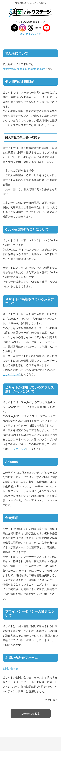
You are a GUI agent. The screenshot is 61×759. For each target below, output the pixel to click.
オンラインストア (30, 33)
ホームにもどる (30, 713)
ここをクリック (12, 374)
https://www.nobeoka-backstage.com (24, 69)
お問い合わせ (10, 668)
